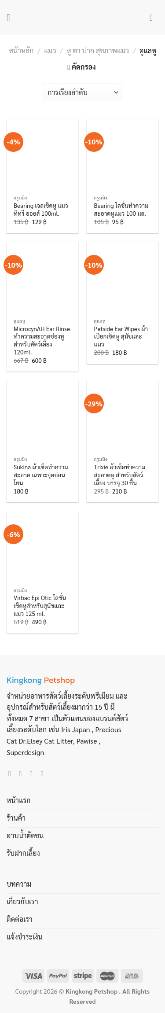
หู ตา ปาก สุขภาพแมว (97, 50)
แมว (50, 50)
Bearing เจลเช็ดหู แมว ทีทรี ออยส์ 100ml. (41, 209)
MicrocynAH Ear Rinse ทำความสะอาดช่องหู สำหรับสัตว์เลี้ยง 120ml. (42, 340)
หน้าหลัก (21, 50)
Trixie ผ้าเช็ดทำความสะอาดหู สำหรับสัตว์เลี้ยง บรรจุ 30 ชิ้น (120, 474)
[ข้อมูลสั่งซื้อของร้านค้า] (82, 92)
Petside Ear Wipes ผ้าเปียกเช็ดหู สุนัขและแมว (121, 336)
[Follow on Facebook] (11, 773)
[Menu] (12, 17)
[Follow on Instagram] (22, 773)
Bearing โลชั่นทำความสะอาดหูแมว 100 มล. (121, 209)
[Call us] (44, 773)
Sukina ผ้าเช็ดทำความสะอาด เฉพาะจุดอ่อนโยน (41, 474)
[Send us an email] (33, 773)
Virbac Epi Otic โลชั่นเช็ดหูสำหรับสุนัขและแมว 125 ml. (40, 605)
